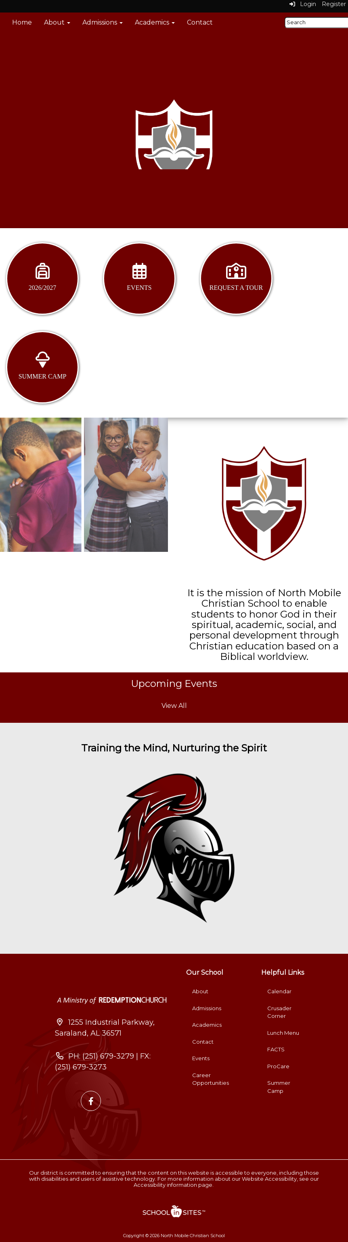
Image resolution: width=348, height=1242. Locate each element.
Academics (155, 22)
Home (22, 22)
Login (302, 4)
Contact (200, 22)
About (57, 22)
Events (201, 1058)
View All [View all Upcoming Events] (174, 705)
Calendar (279, 991)
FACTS (276, 1049)
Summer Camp (278, 1087)
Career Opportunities (210, 1079)
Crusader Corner (279, 1012)
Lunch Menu (283, 1033)
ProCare (278, 1066)
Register (334, 4)
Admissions (102, 22)
